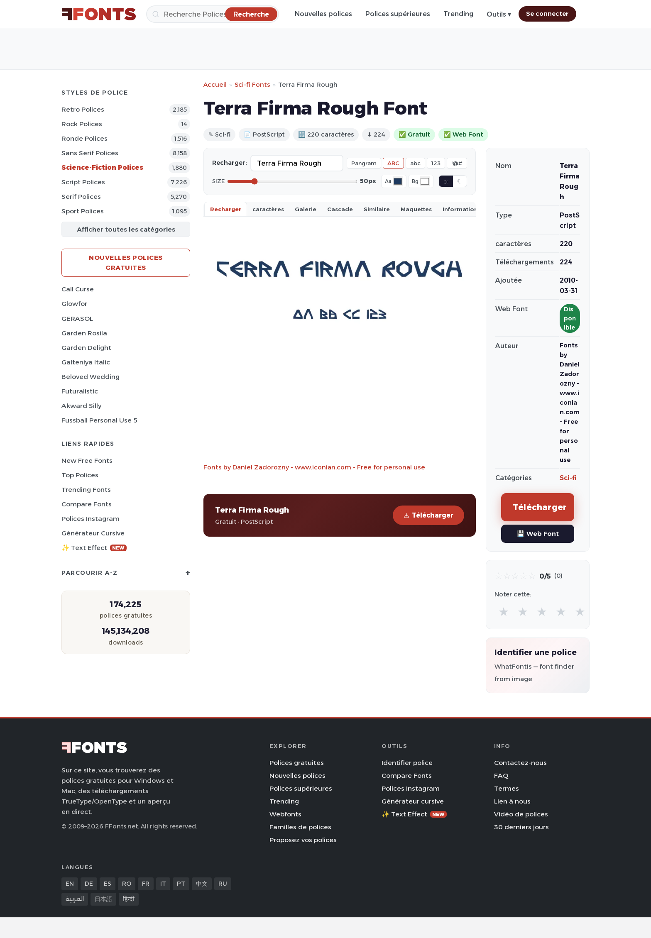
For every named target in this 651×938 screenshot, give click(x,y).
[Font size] (292, 181)
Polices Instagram (90, 519)
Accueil (215, 84)
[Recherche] (212, 14)
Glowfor (74, 304)
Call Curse (77, 289)
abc (415, 163)
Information (460, 209)
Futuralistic (79, 391)
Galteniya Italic (85, 362)
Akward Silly (81, 406)
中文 (202, 883)
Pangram (364, 163)
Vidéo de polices (521, 814)
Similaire (377, 209)
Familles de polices (300, 827)
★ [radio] (503, 611)
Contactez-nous (520, 763)
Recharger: (229, 162)
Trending (458, 14)
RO (126, 883)
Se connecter (547, 13)
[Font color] (398, 181)
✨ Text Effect (94, 548)
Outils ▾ (499, 14)
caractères (268, 209)
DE (89, 883)
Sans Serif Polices (89, 153)
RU (222, 883)
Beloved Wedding (90, 377)
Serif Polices (81, 196)
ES (107, 883)
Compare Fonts (86, 504)
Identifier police (407, 763)
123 (436, 163)
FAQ (501, 775)
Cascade (340, 209)
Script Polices (83, 182)
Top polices (79, 475)
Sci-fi (568, 478)
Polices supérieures (397, 14)
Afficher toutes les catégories (126, 229)
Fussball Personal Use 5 (99, 420)
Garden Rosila (84, 333)
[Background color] (425, 181)
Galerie (305, 209)
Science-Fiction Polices (102, 167)
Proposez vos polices (303, 840)
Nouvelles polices (323, 14)
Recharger (225, 209)
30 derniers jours (521, 827)
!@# (457, 163)
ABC (393, 163)
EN (70, 883)
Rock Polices (81, 124)
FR (145, 883)
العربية (75, 899)
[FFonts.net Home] (98, 14)
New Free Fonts (87, 460)
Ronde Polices (84, 138)
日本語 (103, 899)
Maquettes (416, 209)
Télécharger (428, 515)
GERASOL (77, 318)
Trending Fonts (86, 489)
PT (181, 883)
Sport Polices (82, 211)
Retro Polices (82, 109)
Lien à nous (512, 801)
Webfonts (285, 814)
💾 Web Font (538, 533)
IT (163, 883)
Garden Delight (86, 348)
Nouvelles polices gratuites (126, 262)
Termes (506, 788)
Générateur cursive (93, 533)
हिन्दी (129, 899)
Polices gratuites (296, 763)
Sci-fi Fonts (252, 84)
